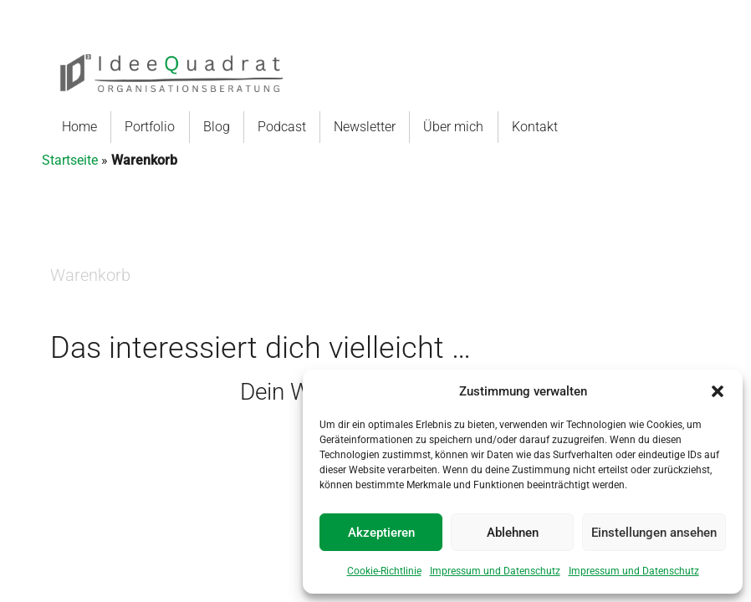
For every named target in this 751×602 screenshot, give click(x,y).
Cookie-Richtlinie (384, 571)
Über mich (459, 127)
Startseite (70, 160)
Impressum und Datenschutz (495, 571)
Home (79, 127)
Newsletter (370, 127)
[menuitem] (80, 127)
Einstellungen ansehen (654, 532)
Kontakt (547, 127)
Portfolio (150, 127)
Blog (222, 127)
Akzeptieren (381, 532)
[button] (717, 391)
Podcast (287, 127)
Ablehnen (513, 532)
